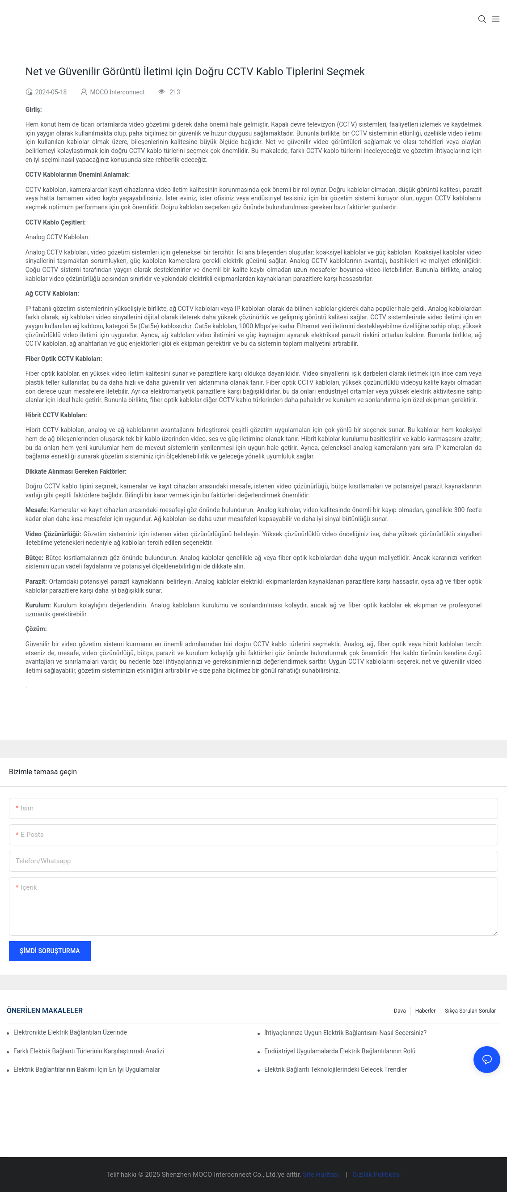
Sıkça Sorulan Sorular (470, 1011)
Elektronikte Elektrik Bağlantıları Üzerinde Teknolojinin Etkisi (70, 1032)
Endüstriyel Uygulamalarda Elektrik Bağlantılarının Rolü (339, 1051)
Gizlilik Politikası (376, 1175)
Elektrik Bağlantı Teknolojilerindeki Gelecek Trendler (335, 1069)
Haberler (425, 1011)
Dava (400, 1011)
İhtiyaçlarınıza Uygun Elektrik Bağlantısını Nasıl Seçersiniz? (345, 1032)
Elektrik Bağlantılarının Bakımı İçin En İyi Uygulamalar (86, 1069)
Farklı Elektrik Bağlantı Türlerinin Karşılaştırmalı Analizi (88, 1051)
